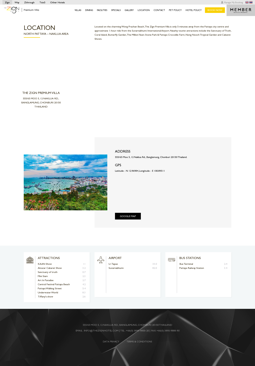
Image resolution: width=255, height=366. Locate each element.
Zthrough (29, 2)
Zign (7, 2)
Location (144, 10)
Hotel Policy (194, 10)
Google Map (128, 216)
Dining (89, 10)
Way (17, 2)
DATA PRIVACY (111, 343)
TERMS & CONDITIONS (139, 343)
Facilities (102, 10)
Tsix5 (42, 2)
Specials (116, 10)
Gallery (129, 10)
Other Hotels (57, 2)
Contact (159, 10)
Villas (78, 10)
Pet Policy (175, 10)
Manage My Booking (232, 2)
